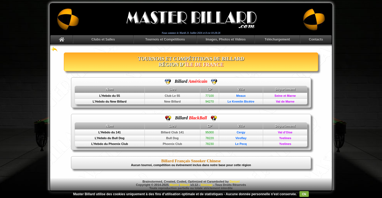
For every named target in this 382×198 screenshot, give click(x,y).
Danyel (234, 181)
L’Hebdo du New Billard (110, 101)
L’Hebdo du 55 (109, 95)
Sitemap (206, 184)
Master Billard (180, 184)
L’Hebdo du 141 (110, 132)
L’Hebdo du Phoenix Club (109, 143)
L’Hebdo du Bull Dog (109, 138)
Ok (304, 194)
